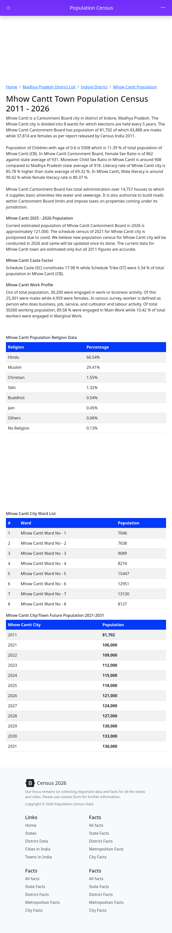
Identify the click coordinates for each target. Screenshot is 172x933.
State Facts (99, 833)
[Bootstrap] (46, 783)
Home (11, 87)
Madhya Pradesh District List (49, 87)
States (31, 833)
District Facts (101, 841)
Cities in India (37, 849)
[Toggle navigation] (163, 8)
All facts (96, 825)
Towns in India (38, 857)
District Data (36, 841)
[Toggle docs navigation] (8, 8)
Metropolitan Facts (106, 849)
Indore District (94, 87)
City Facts (98, 857)
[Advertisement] (86, 51)
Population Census (91, 7)
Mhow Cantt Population (135, 87)
